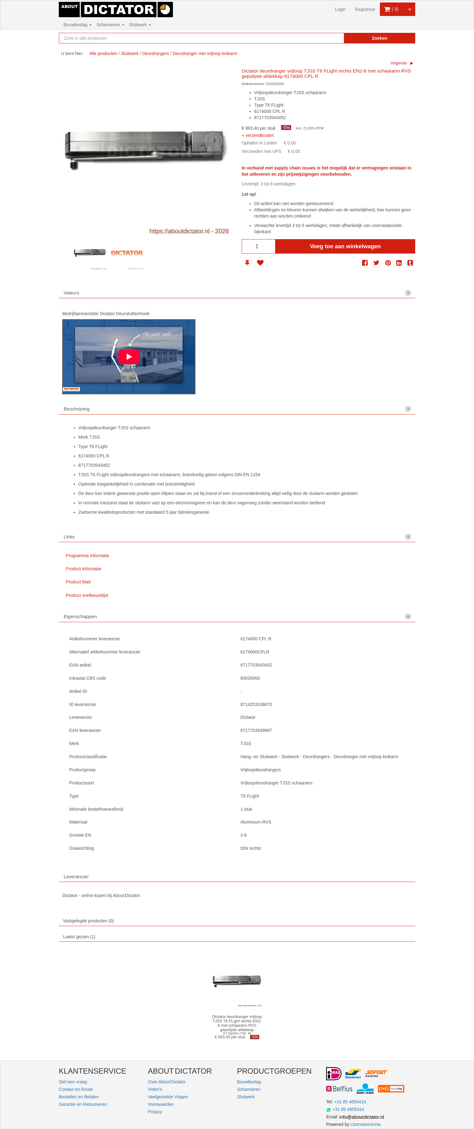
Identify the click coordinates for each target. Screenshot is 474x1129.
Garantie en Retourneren (83, 1104)
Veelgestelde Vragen (168, 1096)
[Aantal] (258, 246)
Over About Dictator (167, 1081)
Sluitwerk (140, 24)
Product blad (78, 581)
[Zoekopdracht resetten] (326, 38)
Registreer (365, 9)
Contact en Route (76, 1089)
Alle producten (103, 53)
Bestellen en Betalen (79, 1096)
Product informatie (84, 568)
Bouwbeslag (77, 24)
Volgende (399, 63)
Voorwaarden (161, 1104)
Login (340, 9)
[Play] (128, 356)
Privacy (155, 1111)
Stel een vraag (73, 1081)
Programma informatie (87, 555)
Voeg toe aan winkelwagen (345, 246)
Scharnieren (110, 24)
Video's (155, 1089)
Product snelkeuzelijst (87, 595)
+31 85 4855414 (350, 1101)
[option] (89, 253)
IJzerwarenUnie (365, 1124)
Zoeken (379, 38)
